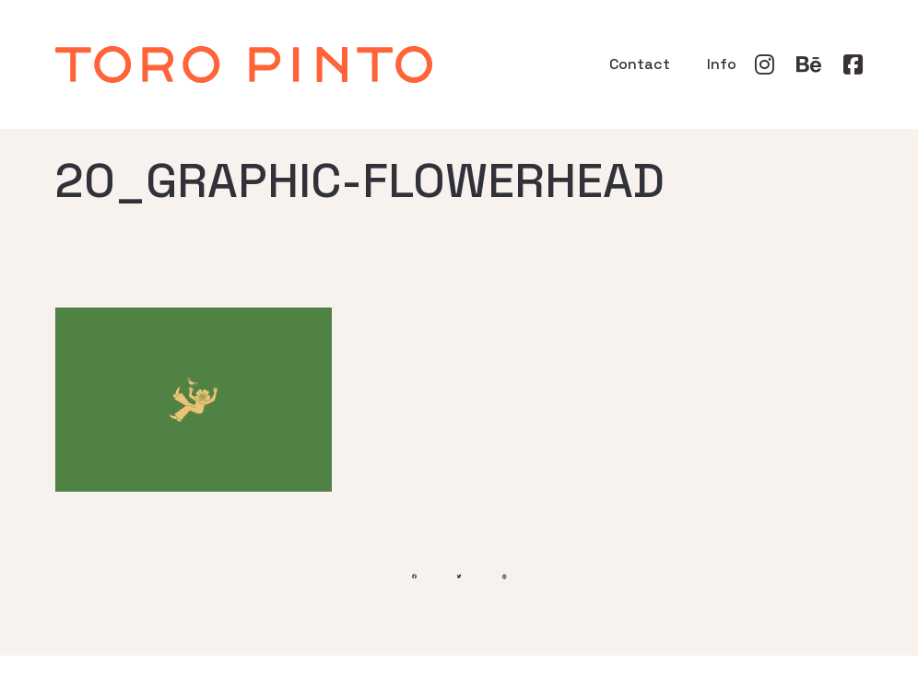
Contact (639, 64)
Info (721, 64)
